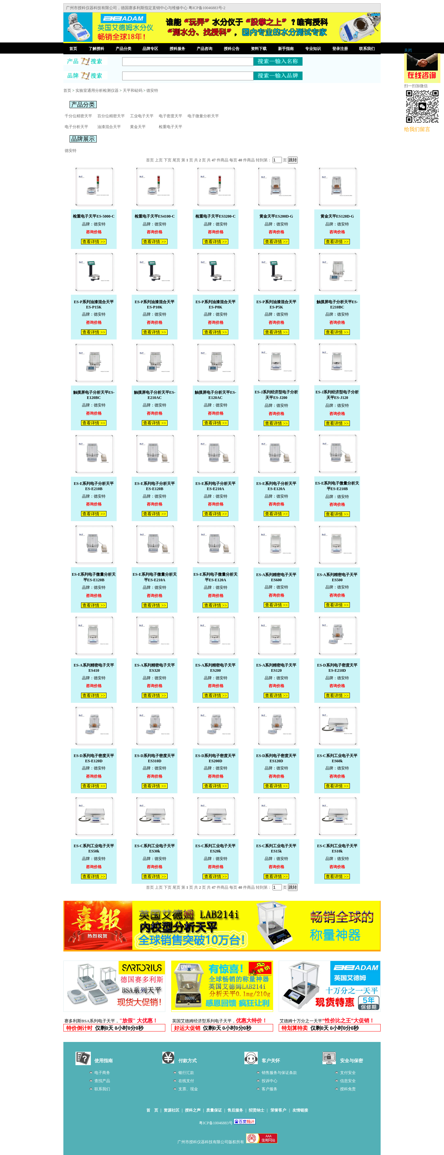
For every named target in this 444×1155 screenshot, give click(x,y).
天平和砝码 (132, 90)
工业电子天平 (142, 116)
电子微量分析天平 (203, 116)
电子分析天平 (76, 126)
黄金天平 (138, 126)
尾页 (176, 160)
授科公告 (231, 48)
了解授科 (96, 48)
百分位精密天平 (111, 116)
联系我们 (367, 48)
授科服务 (177, 48)
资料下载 (259, 48)
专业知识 (313, 48)
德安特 (152, 90)
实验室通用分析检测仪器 (97, 90)
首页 (73, 48)
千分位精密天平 (78, 116)
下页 (168, 160)
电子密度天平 (170, 116)
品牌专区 (150, 48)
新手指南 (286, 48)
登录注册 (340, 48)
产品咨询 (204, 48)
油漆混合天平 (109, 126)
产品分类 (123, 48)
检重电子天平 (170, 126)
